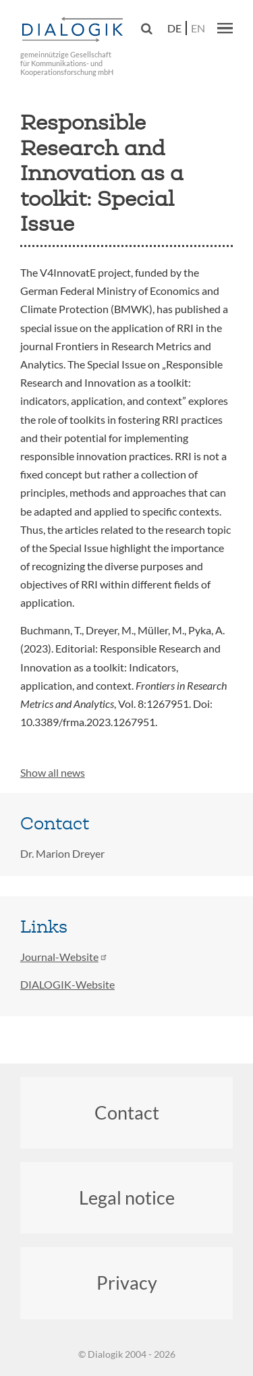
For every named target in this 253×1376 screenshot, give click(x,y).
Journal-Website (64, 956)
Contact (126, 1112)
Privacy (126, 1282)
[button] (225, 27)
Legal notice (127, 1197)
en (198, 28)
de (174, 28)
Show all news (52, 772)
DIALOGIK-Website (67, 984)
